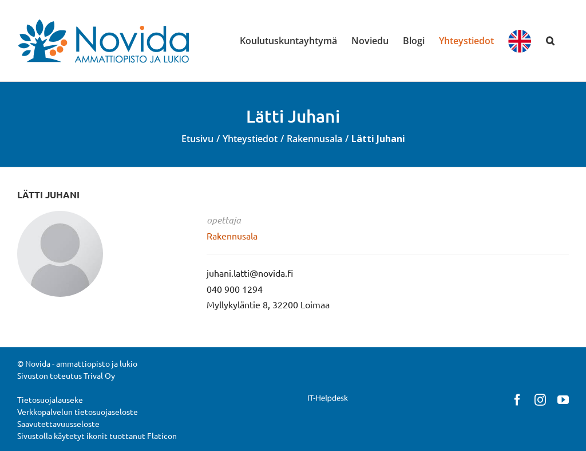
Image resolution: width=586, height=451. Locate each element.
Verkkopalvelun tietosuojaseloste (77, 411)
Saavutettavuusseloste (58, 423)
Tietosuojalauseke (50, 399)
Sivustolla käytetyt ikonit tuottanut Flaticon (97, 435)
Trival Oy (99, 375)
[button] (550, 40)
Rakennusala (232, 235)
